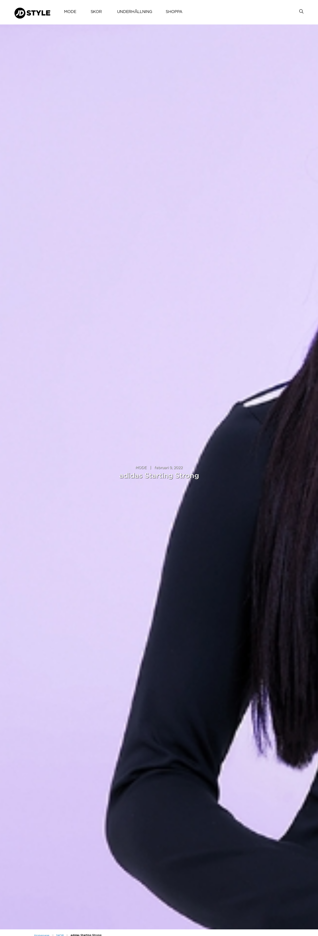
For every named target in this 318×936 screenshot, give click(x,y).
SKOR (96, 12)
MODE (70, 12)
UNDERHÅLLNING (134, 12)
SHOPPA (174, 12)
